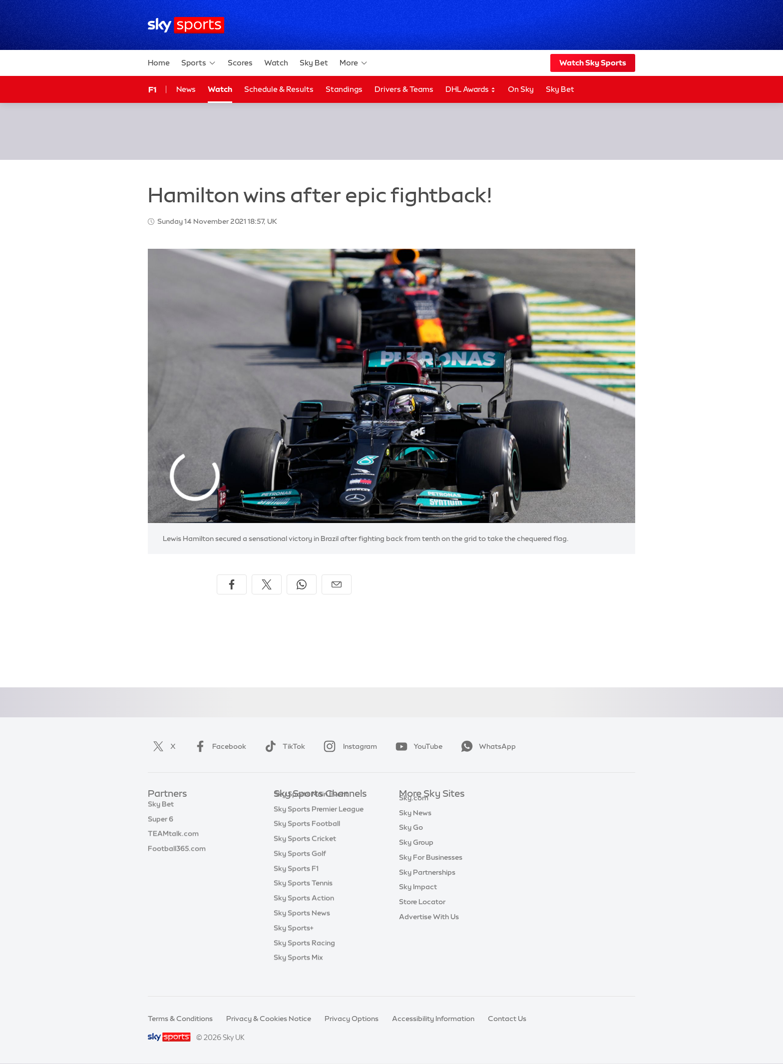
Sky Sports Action (304, 913)
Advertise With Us (429, 928)
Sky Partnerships (427, 883)
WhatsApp (486, 746)
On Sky (521, 89)
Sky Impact (418, 898)
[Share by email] (337, 584)
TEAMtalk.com (173, 838)
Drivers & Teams (404, 89)
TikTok (283, 746)
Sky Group (416, 853)
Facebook (218, 746)
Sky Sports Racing (304, 958)
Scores (240, 62)
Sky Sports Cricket (305, 853)
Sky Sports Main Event (311, 809)
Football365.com (177, 853)
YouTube (417, 746)
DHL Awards (470, 89)
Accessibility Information (433, 1018)
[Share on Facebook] (232, 584)
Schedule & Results (279, 89)
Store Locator (422, 913)
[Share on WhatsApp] (302, 584)
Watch (276, 62)
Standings (344, 89)
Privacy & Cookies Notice (268, 1018)
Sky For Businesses (430, 868)
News (186, 89)
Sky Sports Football (307, 838)
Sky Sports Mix (298, 972)
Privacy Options (352, 1018)
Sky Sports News (302, 928)
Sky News (415, 824)
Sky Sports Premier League (319, 824)
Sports (198, 63)
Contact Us (507, 1018)
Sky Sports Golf (300, 868)
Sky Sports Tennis (303, 898)
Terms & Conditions (180, 1018)
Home (159, 62)
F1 (152, 89)
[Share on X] (267, 584)
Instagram (348, 746)
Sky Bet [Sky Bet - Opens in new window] (560, 89)
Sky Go (411, 838)
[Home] (186, 25)
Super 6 (160, 824)
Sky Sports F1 (296, 883)
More (354, 63)
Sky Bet (314, 62)
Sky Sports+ (294, 943)
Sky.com (413, 809)
